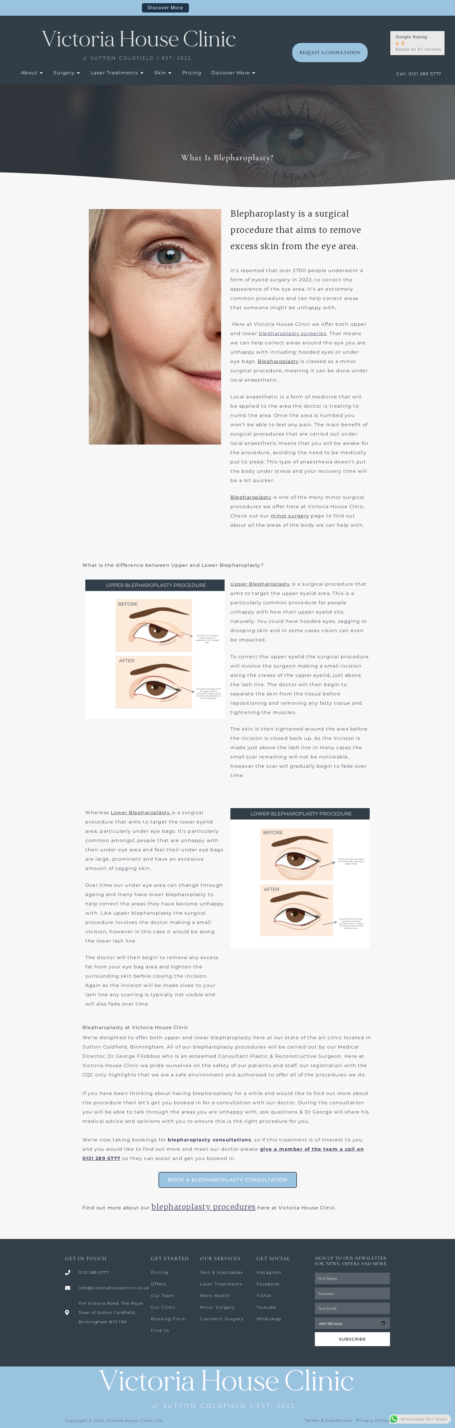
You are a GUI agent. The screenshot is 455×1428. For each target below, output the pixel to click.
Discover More (165, 7)
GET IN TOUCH (85, 1258)
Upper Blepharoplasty (260, 584)
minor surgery (290, 516)
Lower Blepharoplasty (140, 812)
